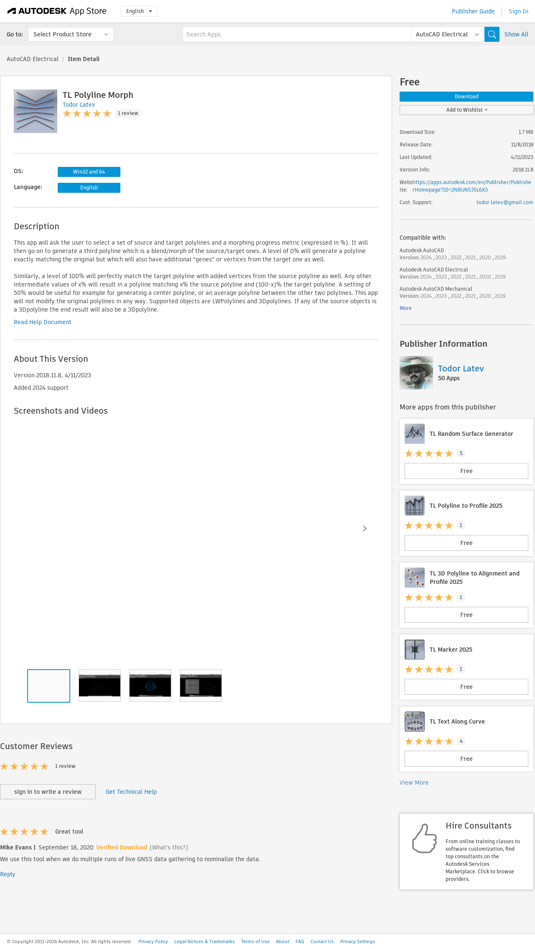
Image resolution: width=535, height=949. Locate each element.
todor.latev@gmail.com (504, 202)
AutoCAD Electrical (33, 59)
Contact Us (322, 941)
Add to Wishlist (467, 109)
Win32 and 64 (89, 171)
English (139, 11)
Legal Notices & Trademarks (204, 941)
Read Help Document (42, 322)
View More (414, 782)
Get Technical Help (131, 792)
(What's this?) (169, 847)
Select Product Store (62, 34)
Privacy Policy (153, 941)
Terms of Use (255, 941)
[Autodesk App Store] (57, 11)
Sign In (518, 11)
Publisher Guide (473, 11)
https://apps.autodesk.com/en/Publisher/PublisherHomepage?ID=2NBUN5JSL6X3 (472, 186)
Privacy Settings (357, 941)
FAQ (300, 941)
